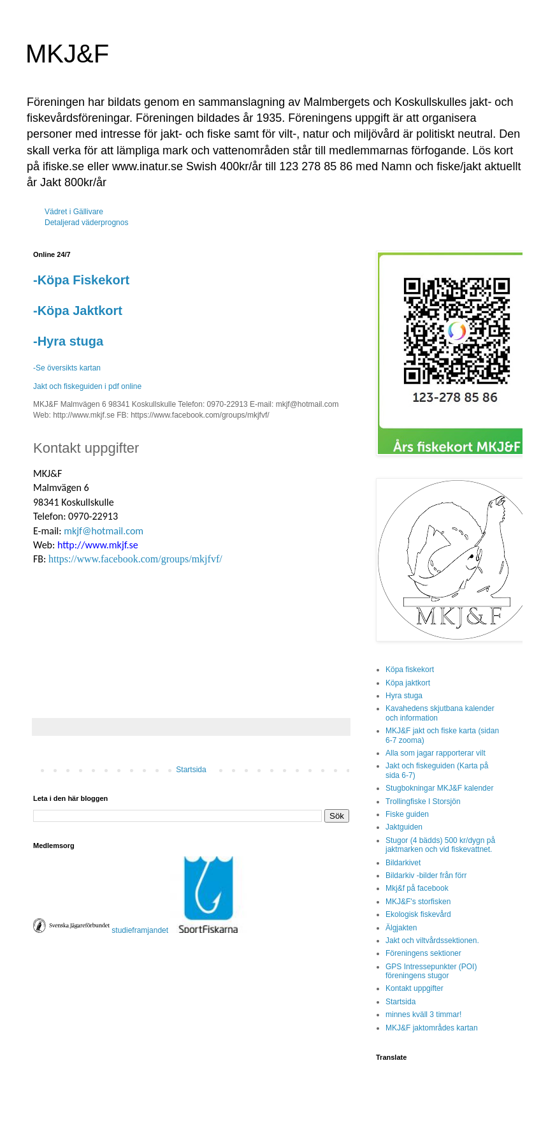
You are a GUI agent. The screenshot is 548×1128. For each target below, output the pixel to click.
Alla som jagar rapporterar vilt (436, 753)
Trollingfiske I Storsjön (423, 801)
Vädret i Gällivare (74, 211)
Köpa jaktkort (408, 682)
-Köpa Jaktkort (77, 311)
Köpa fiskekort (410, 669)
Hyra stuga (404, 695)
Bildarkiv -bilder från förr (426, 875)
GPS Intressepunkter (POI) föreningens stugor (431, 971)
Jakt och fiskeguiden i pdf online (87, 386)
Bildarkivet (403, 862)
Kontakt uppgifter (414, 988)
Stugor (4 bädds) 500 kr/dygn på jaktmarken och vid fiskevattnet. (440, 845)
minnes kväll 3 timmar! (423, 1014)
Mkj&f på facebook (417, 888)
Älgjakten (401, 927)
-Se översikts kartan (67, 367)
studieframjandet (141, 930)
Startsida (191, 769)
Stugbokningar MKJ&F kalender (439, 788)
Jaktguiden (404, 827)
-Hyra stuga (68, 341)
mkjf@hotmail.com (103, 531)
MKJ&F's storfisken (418, 901)
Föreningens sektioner (423, 953)
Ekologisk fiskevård (418, 914)
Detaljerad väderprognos (86, 222)
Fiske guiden (407, 814)
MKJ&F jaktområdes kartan (432, 1027)
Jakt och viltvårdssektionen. (432, 940)
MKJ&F (67, 54)
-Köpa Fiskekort (81, 280)
